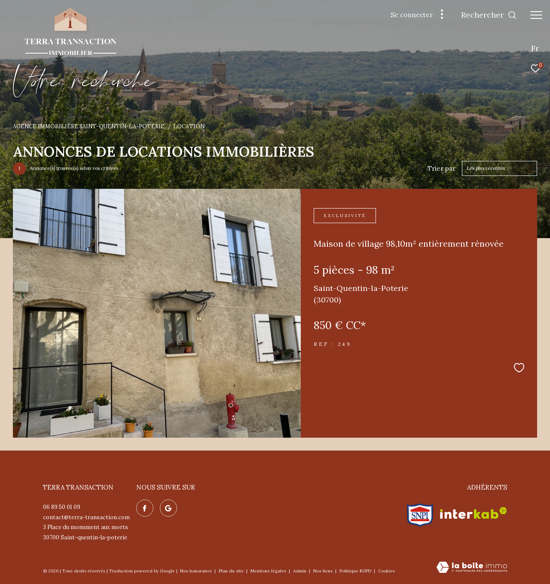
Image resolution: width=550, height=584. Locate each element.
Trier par (441, 168)
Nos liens (323, 571)
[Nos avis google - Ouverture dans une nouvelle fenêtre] (168, 508)
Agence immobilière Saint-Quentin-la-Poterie (89, 126)
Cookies (386, 571)
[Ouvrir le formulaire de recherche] (489, 15)
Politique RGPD (355, 571)
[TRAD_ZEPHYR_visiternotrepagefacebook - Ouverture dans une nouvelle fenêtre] (144, 508)
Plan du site (232, 571)
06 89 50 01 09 (61, 507)
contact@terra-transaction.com (86, 517)
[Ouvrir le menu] (536, 15)
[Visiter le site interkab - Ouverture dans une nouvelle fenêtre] (473, 513)
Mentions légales (269, 571)
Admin (300, 571)
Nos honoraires (196, 571)
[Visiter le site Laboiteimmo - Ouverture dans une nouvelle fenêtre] (472, 568)
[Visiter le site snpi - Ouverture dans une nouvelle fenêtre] (420, 513)
